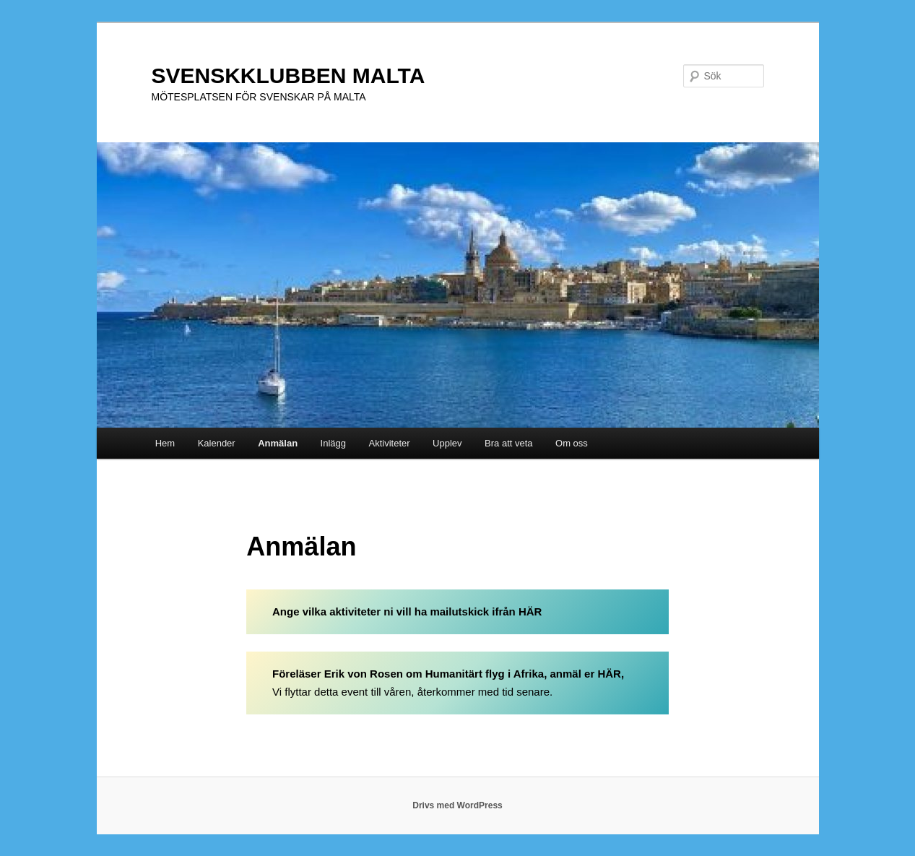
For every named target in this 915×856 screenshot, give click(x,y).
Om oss (571, 443)
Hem (165, 443)
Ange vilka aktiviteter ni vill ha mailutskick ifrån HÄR (407, 611)
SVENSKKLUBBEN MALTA (288, 75)
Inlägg (333, 443)
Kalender (216, 443)
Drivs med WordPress (457, 805)
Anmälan (278, 443)
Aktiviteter (389, 443)
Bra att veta (508, 443)
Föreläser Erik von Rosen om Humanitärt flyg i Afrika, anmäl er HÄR (446, 673)
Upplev (447, 443)
